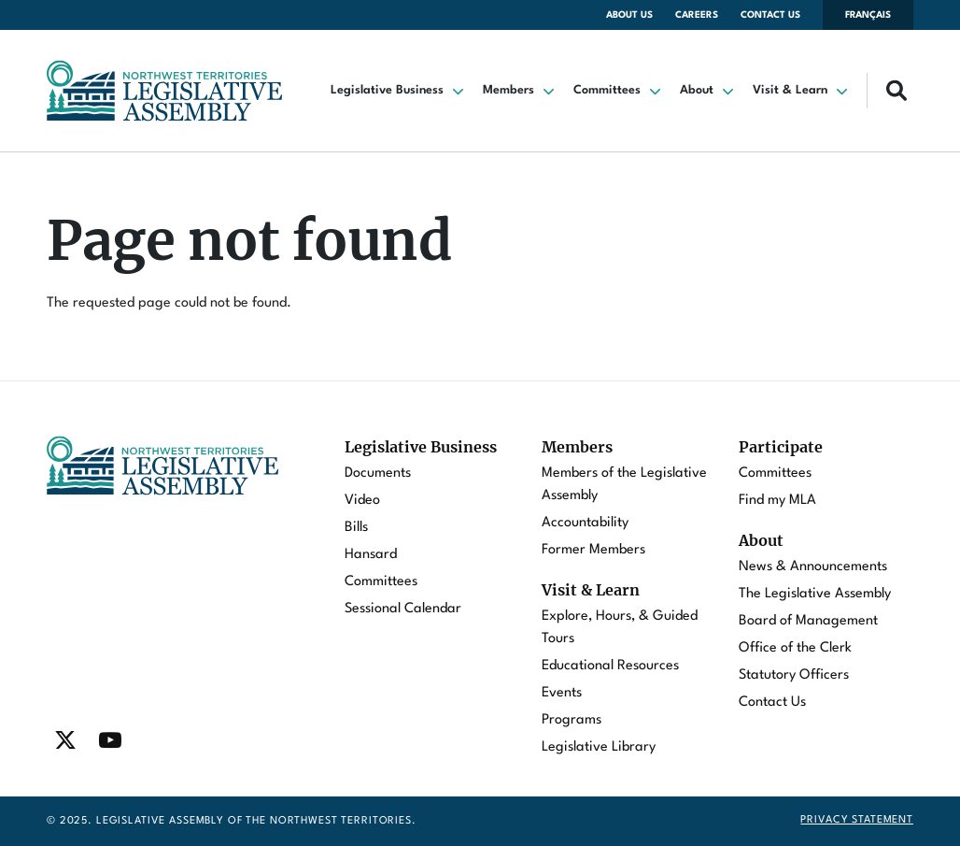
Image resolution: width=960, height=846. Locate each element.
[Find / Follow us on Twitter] (65, 740)
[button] (399, 90)
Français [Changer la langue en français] (868, 15)
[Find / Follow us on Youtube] (110, 740)
